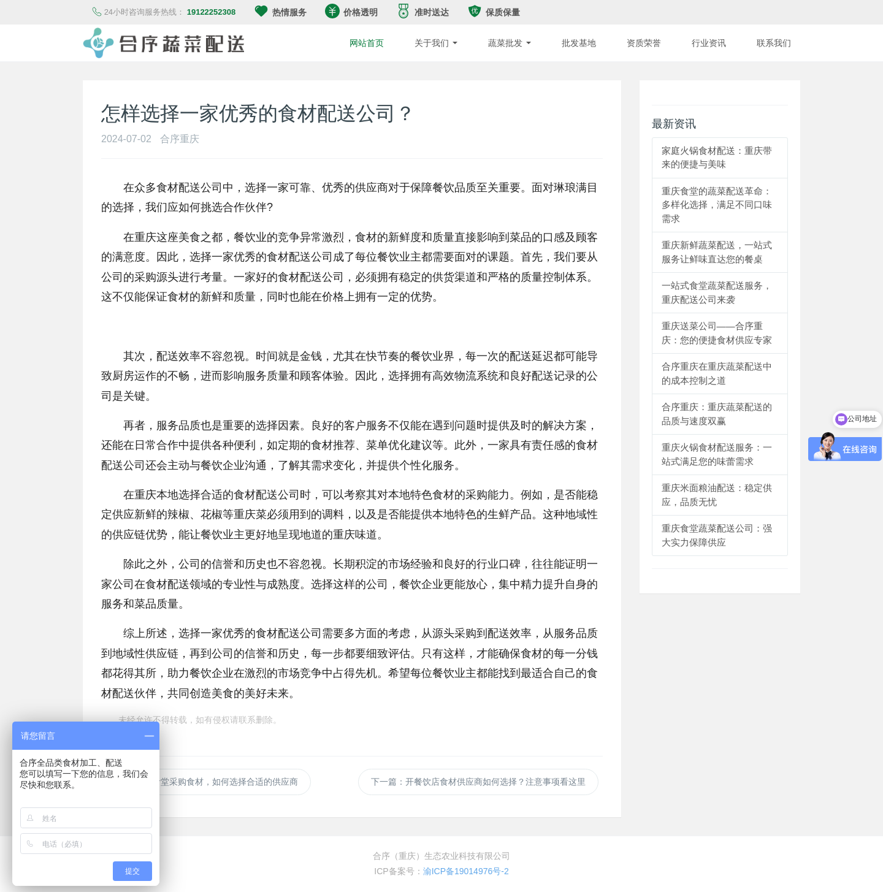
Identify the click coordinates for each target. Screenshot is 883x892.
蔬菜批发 (509, 43)
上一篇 (208, 781)
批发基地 (579, 43)
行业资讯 (709, 43)
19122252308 (211, 12)
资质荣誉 (644, 43)
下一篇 (478, 781)
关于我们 (436, 43)
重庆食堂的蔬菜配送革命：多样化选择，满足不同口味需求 (717, 204)
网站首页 (367, 43)
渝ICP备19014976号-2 (466, 871)
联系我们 (774, 43)
